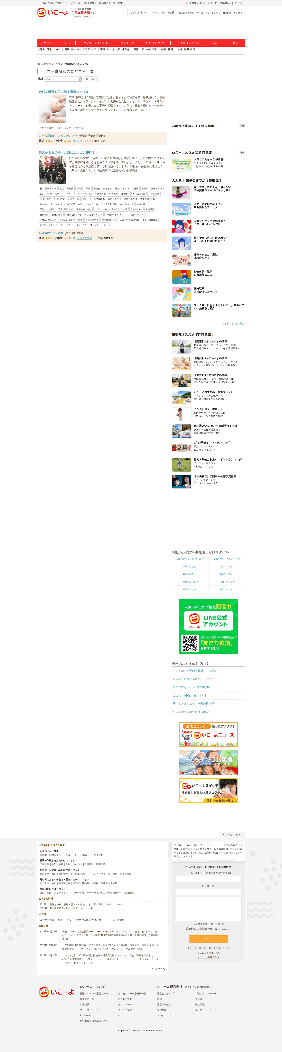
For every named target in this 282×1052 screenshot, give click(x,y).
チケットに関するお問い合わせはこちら (208, 948)
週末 (42, 194)
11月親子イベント (114, 214)
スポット (46, 42)
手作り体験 (57, 864)
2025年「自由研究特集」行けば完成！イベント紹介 (67, 908)
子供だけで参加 (47, 209)
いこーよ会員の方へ (208, 957)
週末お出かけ (130, 199)
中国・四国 (167, 49)
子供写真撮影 (46, 128)
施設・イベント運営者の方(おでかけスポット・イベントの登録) (91, 919)
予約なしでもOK (119, 209)
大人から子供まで (93, 204)
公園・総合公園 (114, 874)
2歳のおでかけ (190, 566)
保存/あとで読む (196, 3)
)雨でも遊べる (85, 194)
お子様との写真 (109, 220)
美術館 (104, 883)
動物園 (52, 854)
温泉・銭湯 (46, 892)
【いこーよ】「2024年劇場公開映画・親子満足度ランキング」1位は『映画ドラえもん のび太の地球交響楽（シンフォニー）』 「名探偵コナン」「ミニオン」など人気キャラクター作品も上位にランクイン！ (110, 959)
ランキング (127, 42)
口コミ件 (81, 140)
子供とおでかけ (83, 209)
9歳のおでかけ (227, 589)
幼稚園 (70, 188)
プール (92, 854)
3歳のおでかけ (227, 566)
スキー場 (58, 892)
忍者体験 (113, 194)
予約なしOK (136, 209)
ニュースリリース (89, 1010)
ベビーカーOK (101, 209)
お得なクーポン (48, 874)
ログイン (239, 3)
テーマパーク (68, 194)
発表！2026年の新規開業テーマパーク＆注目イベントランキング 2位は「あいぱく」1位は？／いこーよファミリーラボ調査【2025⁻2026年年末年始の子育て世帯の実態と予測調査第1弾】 (110, 935)
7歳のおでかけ (227, 581)
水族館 (113, 883)
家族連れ (107, 188)
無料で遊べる (66, 874)
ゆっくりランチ (63, 225)
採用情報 (162, 1010)
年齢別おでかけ (154, 42)
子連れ (97, 188)
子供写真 (78, 128)
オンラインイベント (95, 42)
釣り (77, 854)
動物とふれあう (74, 864)
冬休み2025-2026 (48, 220)
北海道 (56, 49)
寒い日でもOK (203, 12)
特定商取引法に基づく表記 (94, 1021)
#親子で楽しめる (74, 214)
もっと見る (157, 969)
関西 (136, 49)
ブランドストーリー (205, 993)
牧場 (84, 854)
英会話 (71, 199)
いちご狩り (104, 892)
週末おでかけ (114, 199)
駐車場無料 (81, 874)
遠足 (62, 188)
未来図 (198, 999)
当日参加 (44, 214)
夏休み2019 (156, 188)
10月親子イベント (93, 214)
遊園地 (43, 854)
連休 (49, 194)
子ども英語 (154, 194)
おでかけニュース (188, 42)
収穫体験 (89, 864)
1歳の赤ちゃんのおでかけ (227, 558)
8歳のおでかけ (190, 589)
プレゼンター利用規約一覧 (132, 993)
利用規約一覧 (87, 999)
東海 (102, 49)
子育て (216, 42)
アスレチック (96, 874)
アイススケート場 (75, 892)
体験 (136, 188)
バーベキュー (66, 854)
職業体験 (101, 864)
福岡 (192, 49)
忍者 (117, 188)
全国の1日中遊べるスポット (190, 695)
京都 (148, 49)
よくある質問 (125, 999)
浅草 (57, 194)
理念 (159, 999)
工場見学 (44, 864)
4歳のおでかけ (190, 574)
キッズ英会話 (139, 194)
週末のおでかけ (147, 199)
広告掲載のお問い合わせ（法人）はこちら (208, 928)
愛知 (108, 49)
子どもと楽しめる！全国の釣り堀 (193, 703)
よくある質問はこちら (208, 952)
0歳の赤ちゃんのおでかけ (190, 558)
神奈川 (80, 49)
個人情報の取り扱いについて (208, 924)
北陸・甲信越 (122, 49)
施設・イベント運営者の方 (94, 993)
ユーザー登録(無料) (220, 3)
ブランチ (94, 225)
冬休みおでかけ (67, 220)
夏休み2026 (50, 188)
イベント (65, 42)
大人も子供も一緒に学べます (119, 204)
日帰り (217, 12)
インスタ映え (92, 220)
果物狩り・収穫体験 (123, 892)
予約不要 (150, 209)
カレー (105, 225)
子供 (88, 188)
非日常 (145, 188)
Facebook (85, 1015)
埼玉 (93, 49)
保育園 (80, 188)
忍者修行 (125, 194)
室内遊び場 (64, 883)
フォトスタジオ (63, 128)
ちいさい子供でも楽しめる (69, 204)
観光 (101, 854)
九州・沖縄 (183, 49)
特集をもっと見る (234, 323)
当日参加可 (57, 214)
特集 (235, 42)
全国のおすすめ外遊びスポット (192, 711)
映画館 (76, 883)
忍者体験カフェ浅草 (51, 233)
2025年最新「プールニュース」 (108, 904)
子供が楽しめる (65, 209)
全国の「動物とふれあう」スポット (195, 678)
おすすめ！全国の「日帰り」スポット (196, 670)
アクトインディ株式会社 (198, 987)
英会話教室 (59, 199)
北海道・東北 (45, 49)
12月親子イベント (135, 214)
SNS (80, 220)
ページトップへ (232, 834)
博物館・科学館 (90, 883)
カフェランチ (80, 225)
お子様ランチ (46, 225)
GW (84, 199)
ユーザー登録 (47, 919)
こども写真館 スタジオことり (58, 135)
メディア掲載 (125, 1010)
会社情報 (200, 1004)
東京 (73, 49)
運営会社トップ (165, 993)
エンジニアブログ (166, 1015)
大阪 (142, 49)
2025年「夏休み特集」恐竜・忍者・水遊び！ (63, 904)
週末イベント (46, 204)
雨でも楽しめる (48, 883)
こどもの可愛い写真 (129, 220)
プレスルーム (125, 1004)
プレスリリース (203, 1010)
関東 (67, 49)
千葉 (87, 49)
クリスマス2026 (97, 199)
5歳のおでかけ (227, 574)
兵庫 (154, 49)
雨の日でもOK (185, 12)
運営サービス (164, 1004)
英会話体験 (45, 199)
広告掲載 (84, 1004)
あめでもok (100, 194)
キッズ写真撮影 (149, 220)
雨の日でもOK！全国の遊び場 (191, 687)
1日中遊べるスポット (234, 12)
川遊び (127, 874)
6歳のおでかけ (190, 581)
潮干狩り (91, 892)
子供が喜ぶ (141, 204)
